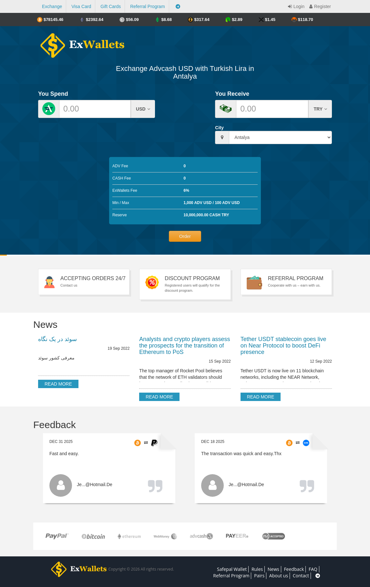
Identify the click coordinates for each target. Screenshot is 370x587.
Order (185, 236)
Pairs (259, 575)
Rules (257, 569)
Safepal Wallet (232, 569)
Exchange (52, 6)
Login (295, 6)
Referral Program (147, 6)
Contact (301, 575)
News (273, 569)
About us (278, 575)
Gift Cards (110, 6)
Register (319, 6)
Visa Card (81, 6)
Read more (58, 383)
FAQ (313, 569)
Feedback (294, 569)
